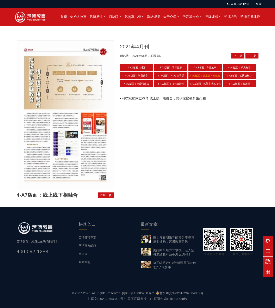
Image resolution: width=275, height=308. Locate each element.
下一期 (252, 55)
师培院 (114, 17)
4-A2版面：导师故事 (171, 67)
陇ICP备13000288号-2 (138, 293)
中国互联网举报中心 (138, 299)
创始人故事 (78, 17)
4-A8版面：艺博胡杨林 (239, 75)
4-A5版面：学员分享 (136, 75)
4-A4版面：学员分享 (239, 67)
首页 (64, 17)
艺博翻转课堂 (87, 237)
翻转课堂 (153, 17)
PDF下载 (106, 195)
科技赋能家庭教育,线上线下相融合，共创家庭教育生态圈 (164, 98)
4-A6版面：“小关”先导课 (170, 75)
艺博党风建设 (250, 17)
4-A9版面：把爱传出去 (136, 83)
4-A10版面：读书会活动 (171, 83)
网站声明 (84, 262)
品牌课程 (211, 17)
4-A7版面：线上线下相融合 (205, 75)
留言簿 (83, 253)
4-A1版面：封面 (136, 67)
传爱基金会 (190, 17)
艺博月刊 (230, 17)
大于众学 (169, 17)
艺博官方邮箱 (87, 245)
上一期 (237, 55)
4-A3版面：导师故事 (205, 67)
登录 (259, 4)
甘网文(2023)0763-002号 (105, 299)
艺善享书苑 (133, 17)
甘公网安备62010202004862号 (180, 293)
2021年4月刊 (134, 46)
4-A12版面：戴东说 (239, 83)
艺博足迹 (96, 17)
